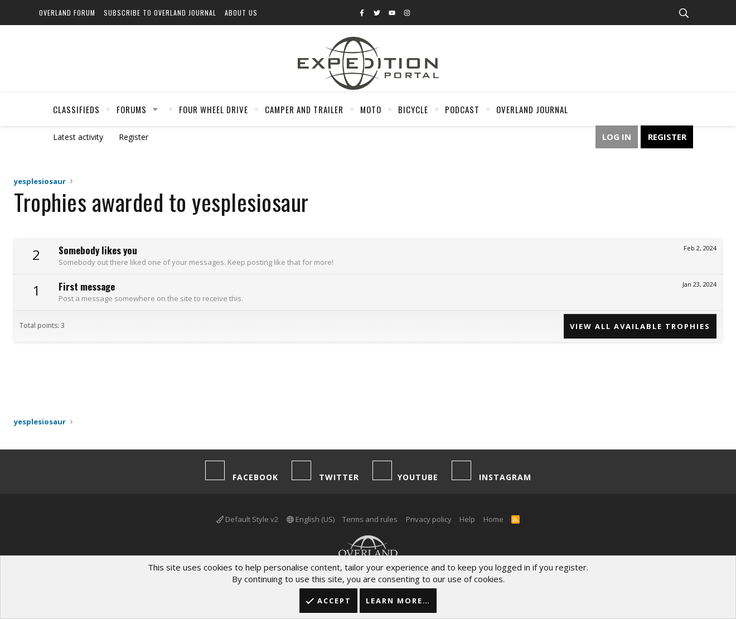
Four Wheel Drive (213, 109)
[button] (155, 109)
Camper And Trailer (304, 109)
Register (133, 137)
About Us (241, 12)
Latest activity (78, 137)
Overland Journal (532, 109)
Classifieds (76, 109)
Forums (132, 109)
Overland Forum (67, 12)
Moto (370, 109)
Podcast (462, 109)
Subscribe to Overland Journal (160, 12)
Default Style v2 (247, 519)
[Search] (683, 13)
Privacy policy (429, 519)
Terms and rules (370, 519)
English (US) (311, 519)
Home (493, 519)
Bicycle (413, 109)
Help (467, 519)
